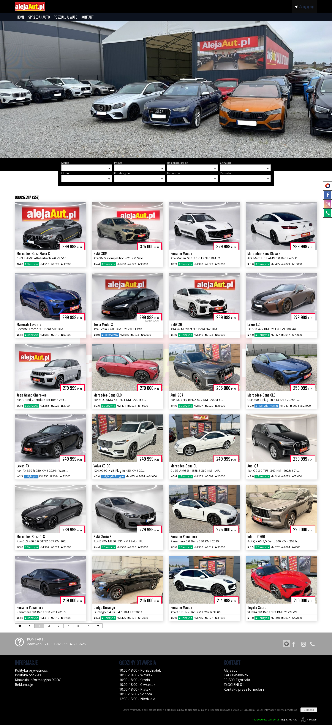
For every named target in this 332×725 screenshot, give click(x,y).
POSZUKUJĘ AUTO (65, 17)
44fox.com (308, 719)
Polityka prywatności (31, 670)
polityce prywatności (287, 709)
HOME (20, 17)
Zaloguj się (304, 6)
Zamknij (309, 709)
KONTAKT (87, 17)
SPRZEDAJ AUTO (39, 17)
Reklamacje (24, 684)
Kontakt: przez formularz (244, 689)
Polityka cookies (28, 675)
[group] (166, 89)
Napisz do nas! (274, 719)
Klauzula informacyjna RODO (38, 679)
